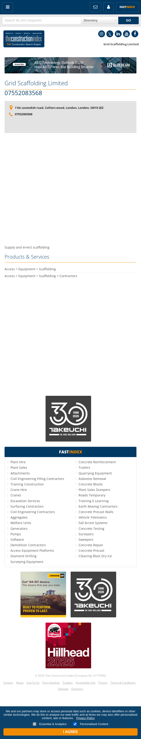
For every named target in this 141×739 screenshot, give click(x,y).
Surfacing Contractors (27, 506)
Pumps (15, 534)
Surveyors (86, 534)
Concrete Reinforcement (97, 462)
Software (17, 539)
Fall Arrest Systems (93, 523)
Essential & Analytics (50, 724)
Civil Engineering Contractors (32, 512)
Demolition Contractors (28, 545)
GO (128, 20)
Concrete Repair (91, 545)
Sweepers (86, 539)
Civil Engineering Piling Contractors (37, 479)
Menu (7, 7)
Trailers (84, 467)
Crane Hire (18, 489)
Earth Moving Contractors (98, 506)
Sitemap (63, 689)
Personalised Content (90, 724)
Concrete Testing (91, 528)
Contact (8, 683)
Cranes (15, 495)
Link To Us (32, 683)
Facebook (134, 33)
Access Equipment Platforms (32, 550)
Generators (19, 528)
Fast (127, 7)
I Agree (70, 732)
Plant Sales (18, 467)
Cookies (68, 683)
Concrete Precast (91, 550)
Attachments (20, 473)
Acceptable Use (85, 683)
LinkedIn (118, 33)
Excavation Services (25, 501)
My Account (108, 7)
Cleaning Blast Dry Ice (95, 556)
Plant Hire (18, 462)
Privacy (103, 683)
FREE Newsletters (95, 7)
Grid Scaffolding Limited (36, 83)
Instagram (101, 33)
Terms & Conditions (123, 683)
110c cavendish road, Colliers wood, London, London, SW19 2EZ (59, 108)
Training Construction (27, 484)
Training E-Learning (94, 501)
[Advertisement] (70, 177)
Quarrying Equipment (95, 473)
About (19, 683)
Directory (77, 689)
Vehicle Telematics (93, 517)
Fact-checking (51, 683)
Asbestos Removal (92, 479)
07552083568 (23, 93)
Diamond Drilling (23, 556)
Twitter (109, 33)
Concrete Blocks (91, 484)
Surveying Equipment (26, 562)
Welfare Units (20, 523)
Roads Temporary (92, 495)
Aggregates (19, 517)
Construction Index (23, 39)
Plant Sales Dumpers (94, 489)
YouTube (126, 33)
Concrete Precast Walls (96, 512)
